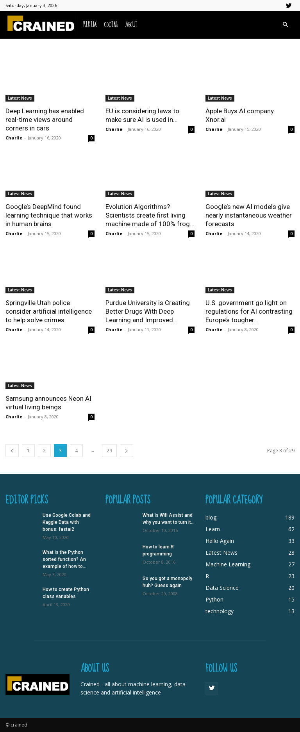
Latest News (20, 98)
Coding (111, 24)
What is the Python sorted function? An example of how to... (64, 559)
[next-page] (126, 450)
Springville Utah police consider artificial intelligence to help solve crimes (48, 311)
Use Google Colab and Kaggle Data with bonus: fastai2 (67, 522)
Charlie (13, 138)
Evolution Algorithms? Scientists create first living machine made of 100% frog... (150, 215)
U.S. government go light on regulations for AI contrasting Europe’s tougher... (249, 311)
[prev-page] (12, 450)
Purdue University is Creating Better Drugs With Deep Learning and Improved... (147, 311)
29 (109, 450)
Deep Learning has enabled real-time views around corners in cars (44, 119)
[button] (285, 25)
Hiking (90, 24)
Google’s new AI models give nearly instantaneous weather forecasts (248, 215)
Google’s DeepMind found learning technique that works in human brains (48, 215)
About (131, 24)
